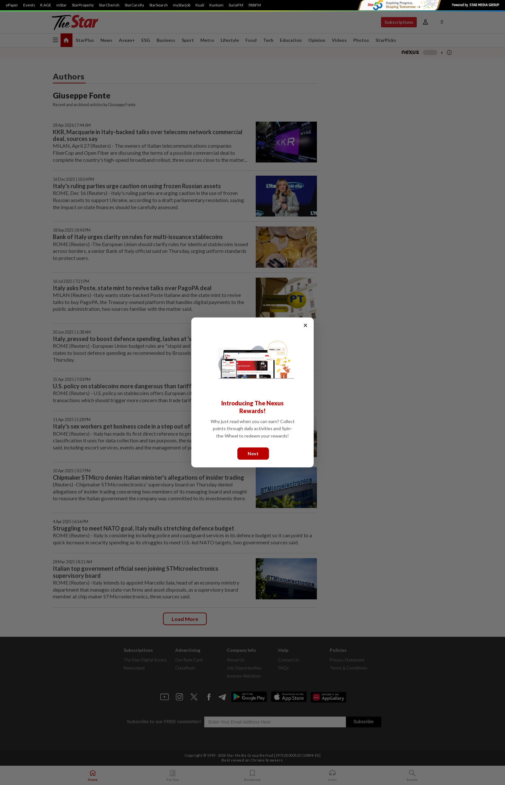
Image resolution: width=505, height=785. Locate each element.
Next (253, 453)
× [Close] (305, 325)
